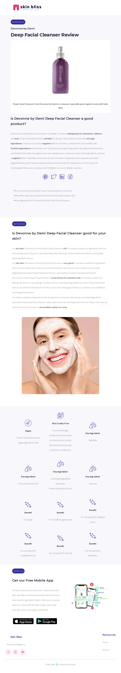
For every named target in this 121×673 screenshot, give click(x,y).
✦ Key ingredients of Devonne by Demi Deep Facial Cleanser (42, 200)
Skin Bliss (16, 637)
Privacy (105, 650)
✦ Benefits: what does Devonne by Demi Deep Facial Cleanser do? (44, 195)
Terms (105, 642)
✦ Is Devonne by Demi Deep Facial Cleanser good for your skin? (43, 190)
